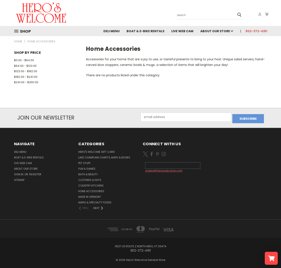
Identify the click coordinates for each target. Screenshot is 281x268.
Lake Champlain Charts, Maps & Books (104, 156)
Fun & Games (86, 167)
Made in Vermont (89, 195)
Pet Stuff (84, 161)
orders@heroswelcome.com (164, 169)
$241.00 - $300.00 (26, 82)
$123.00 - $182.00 (25, 71)
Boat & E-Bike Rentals (146, 31)
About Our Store (217, 31)
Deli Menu (112, 31)
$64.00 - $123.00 (25, 66)
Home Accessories (91, 189)
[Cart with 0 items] (266, 14)
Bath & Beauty (88, 173)
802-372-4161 (256, 31)
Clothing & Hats (89, 178)
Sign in (19, 173)
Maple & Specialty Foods (94, 201)
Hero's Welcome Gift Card (96, 150)
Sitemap (19, 178)
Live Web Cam (183, 31)
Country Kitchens (91, 184)
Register (35, 173)
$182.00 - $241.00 (25, 77)
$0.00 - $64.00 (24, 60)
